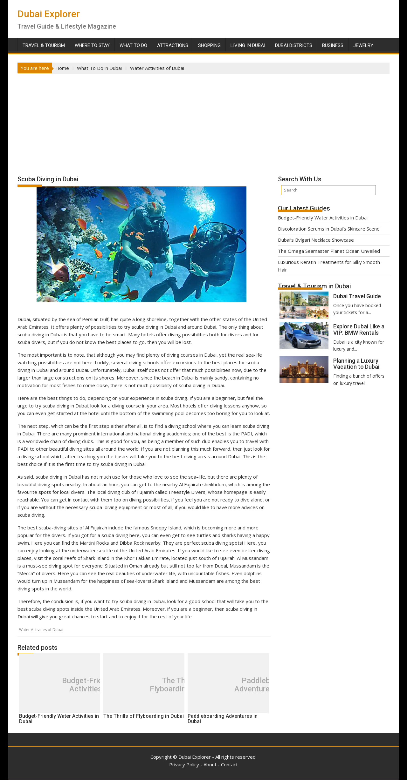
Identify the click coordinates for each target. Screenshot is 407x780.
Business (332, 45)
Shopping (209, 45)
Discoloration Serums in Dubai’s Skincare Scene (329, 228)
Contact (229, 764)
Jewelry (363, 45)
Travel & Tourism (44, 45)
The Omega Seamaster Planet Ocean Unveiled (329, 251)
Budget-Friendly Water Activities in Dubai (323, 217)
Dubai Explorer (48, 13)
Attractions (172, 45)
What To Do (133, 45)
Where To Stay (92, 45)
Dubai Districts (293, 45)
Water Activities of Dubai (41, 629)
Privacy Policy (184, 764)
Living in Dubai (248, 45)
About (210, 764)
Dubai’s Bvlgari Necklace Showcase (316, 240)
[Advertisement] (203, 121)
